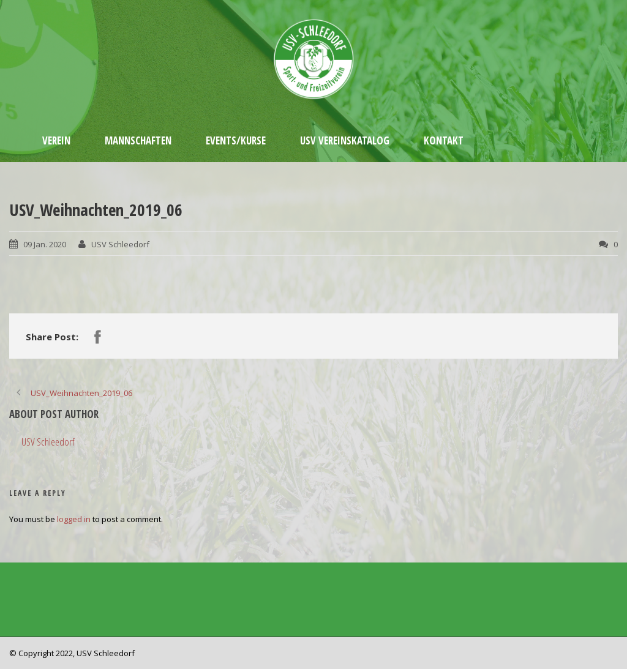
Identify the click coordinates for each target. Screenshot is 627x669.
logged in (74, 519)
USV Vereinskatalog (344, 140)
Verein (56, 140)
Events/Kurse (236, 140)
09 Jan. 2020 (44, 244)
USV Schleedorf (120, 244)
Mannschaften (138, 140)
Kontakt (444, 140)
